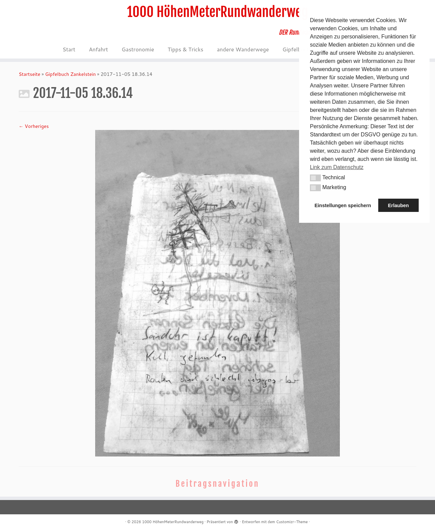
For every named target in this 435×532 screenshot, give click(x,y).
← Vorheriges (34, 126)
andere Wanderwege (243, 49)
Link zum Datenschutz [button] (336, 167)
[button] (315, 177)
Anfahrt (98, 49)
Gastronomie (138, 49)
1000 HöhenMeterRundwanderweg (217, 12)
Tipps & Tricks (185, 49)
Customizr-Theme (292, 522)
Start (69, 49)
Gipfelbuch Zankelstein (70, 74)
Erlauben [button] (398, 205)
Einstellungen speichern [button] (343, 205)
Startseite (29, 74)
